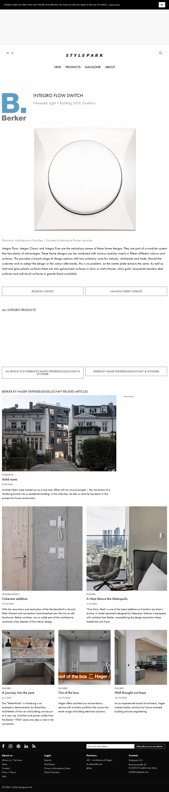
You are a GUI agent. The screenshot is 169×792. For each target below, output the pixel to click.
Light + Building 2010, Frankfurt (72, 103)
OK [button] (161, 5)
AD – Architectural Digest (99, 760)
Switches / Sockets (44, 240)
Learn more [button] (114, 5)
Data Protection (52, 772)
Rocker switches (83, 240)
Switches (64, 240)
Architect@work (94, 764)
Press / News (9, 772)
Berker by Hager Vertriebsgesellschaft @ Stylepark (126, 371)
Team (4, 764)
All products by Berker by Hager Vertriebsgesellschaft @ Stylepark (43, 373)
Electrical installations (15, 240)
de (8, 53)
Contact (6, 768)
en (12, 53)
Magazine (93, 67)
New (57, 67)
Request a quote (43, 291)
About (110, 67)
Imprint (47, 760)
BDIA (89, 768)
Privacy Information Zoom (57, 768)
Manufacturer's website (126, 291)
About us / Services (12, 760)
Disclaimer (49, 764)
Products (73, 67)
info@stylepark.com (139, 772)
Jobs (4, 776)
